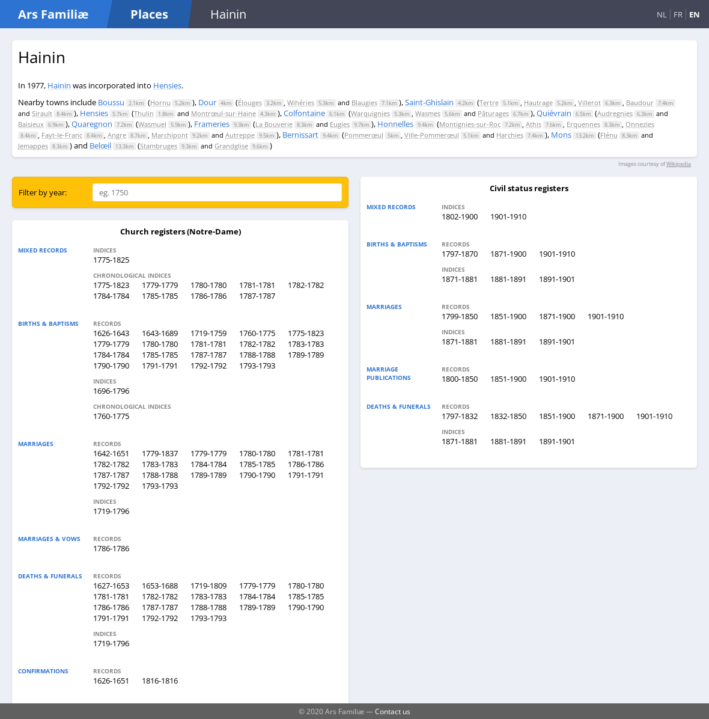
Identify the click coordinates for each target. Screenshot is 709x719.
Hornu (160, 102)
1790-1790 (111, 365)
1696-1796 (111, 390)
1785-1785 (160, 295)
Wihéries (300, 102)
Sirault (42, 113)
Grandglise (231, 145)
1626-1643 (111, 333)
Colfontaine (304, 113)
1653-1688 (160, 585)
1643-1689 (160, 333)
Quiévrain (554, 113)
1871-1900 (508, 253)
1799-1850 (460, 316)
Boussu (111, 102)
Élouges (250, 102)
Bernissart (300, 134)
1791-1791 (160, 365)
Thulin (144, 113)
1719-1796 (111, 511)
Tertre (489, 102)
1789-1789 (306, 354)
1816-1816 (160, 680)
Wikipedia (678, 164)
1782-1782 (306, 285)
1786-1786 (208, 295)
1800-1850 (460, 378)
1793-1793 (257, 365)
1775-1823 (111, 285)
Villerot (589, 102)
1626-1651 (111, 680)
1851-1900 (508, 316)
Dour (207, 102)
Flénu (609, 134)
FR (678, 14)
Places (149, 14)
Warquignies (370, 113)
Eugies (340, 124)
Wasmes (427, 113)
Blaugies (364, 102)
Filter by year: (43, 192)
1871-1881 (460, 279)
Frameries (212, 123)
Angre (117, 134)
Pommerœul (363, 134)
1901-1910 (508, 216)
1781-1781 (257, 285)
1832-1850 (508, 416)
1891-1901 (557, 279)
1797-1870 (460, 253)
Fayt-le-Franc (61, 134)
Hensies (167, 85)
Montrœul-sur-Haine (223, 113)
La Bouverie (274, 124)
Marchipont (169, 134)
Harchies (509, 134)
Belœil (100, 145)
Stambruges (158, 145)
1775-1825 (111, 259)
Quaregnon (92, 123)
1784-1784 (111, 295)
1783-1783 (306, 343)
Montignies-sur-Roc (470, 124)
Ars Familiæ (53, 14)
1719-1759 (208, 333)
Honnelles (395, 123)
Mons (561, 134)
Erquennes (583, 124)
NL (662, 14)
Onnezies (639, 124)
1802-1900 (460, 216)
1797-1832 (460, 416)
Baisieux (31, 124)
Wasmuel (152, 124)
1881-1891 (508, 279)
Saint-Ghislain (429, 102)
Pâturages (493, 113)
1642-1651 (111, 453)
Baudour (640, 102)
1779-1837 (160, 453)
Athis (533, 124)
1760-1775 (257, 333)
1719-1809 (208, 585)
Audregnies (615, 113)
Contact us (392, 711)
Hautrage (538, 102)
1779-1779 (160, 285)
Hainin (59, 85)
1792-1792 (208, 365)
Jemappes (33, 145)
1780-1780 (208, 285)
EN (694, 14)
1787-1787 (257, 295)
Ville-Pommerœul (431, 134)
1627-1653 (111, 585)
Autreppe (240, 134)
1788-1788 (257, 354)
